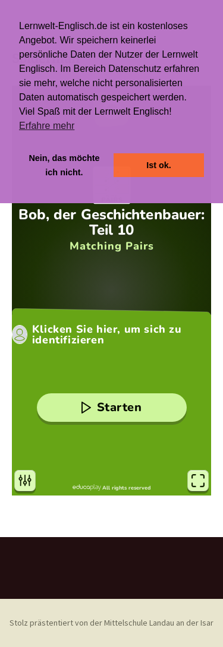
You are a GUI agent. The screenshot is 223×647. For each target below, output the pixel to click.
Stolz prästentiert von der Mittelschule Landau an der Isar (111, 622)
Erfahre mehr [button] (46, 126)
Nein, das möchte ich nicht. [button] (64, 165)
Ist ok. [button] (158, 165)
